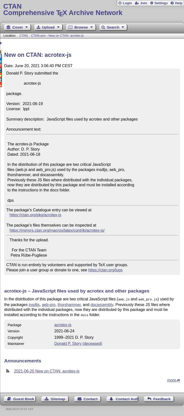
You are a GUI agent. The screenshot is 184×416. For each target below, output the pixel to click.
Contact (91, 398)
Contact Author (127, 398)
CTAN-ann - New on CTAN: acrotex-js (57, 35)
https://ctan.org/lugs (105, 270)
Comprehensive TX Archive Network (92, 9)
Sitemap (58, 398)
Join (143, 3)
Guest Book (23, 398)
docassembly (101, 304)
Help (179, 3)
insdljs (34, 304)
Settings (161, 3)
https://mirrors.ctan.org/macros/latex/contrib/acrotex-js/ (57, 230)
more (171, 379)
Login (127, 3)
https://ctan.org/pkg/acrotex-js (35, 215)
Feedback (161, 398)
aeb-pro (48, 304)
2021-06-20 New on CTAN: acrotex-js (47, 370)
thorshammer (69, 304)
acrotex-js (62, 324)
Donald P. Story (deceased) (78, 342)
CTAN (23, 35)
